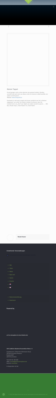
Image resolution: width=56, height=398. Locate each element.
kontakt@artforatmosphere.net (18, 361)
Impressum (13, 300)
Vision (11, 268)
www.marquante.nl (17, 97)
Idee (11, 265)
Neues (11, 271)
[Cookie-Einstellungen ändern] (3, 394)
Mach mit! (12, 274)
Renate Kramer (22, 237)
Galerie (11, 278)
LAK (46, 394)
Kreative (12, 281)
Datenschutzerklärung (15, 297)
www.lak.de (14, 363)
